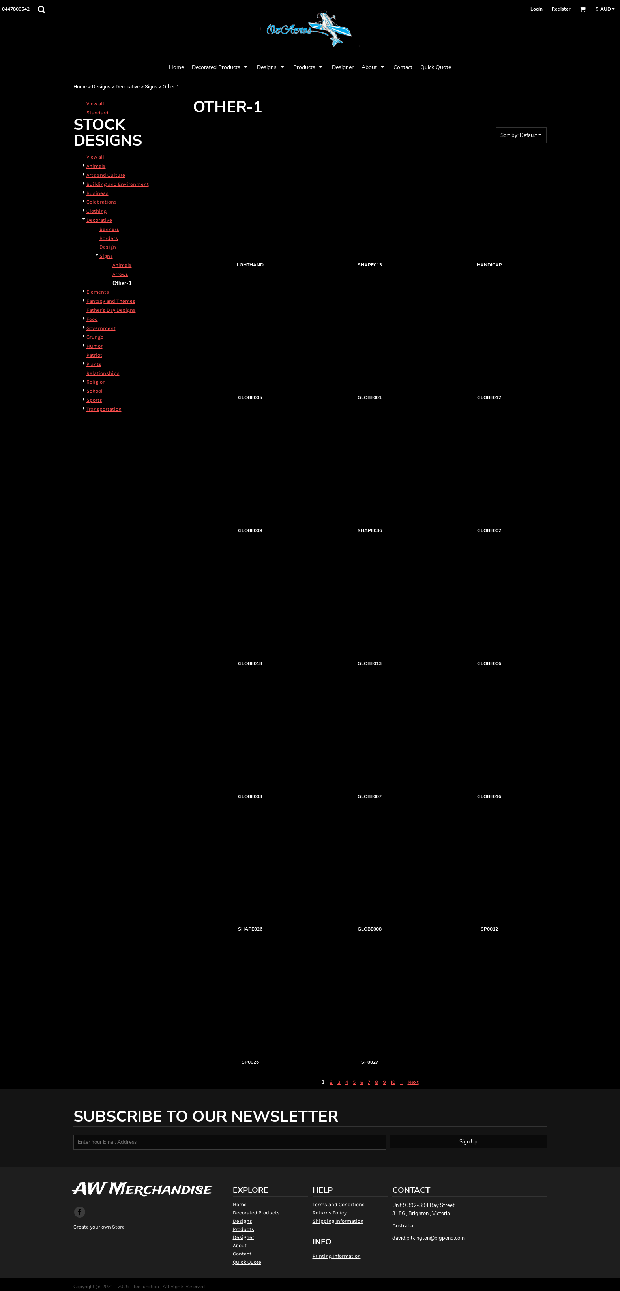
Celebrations (101, 202)
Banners (109, 229)
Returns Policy (330, 1213)
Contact (242, 1254)
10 (393, 1082)
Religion (96, 382)
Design (107, 247)
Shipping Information (338, 1221)
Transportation (104, 409)
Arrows (120, 274)
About (240, 1245)
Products (243, 1229)
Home (80, 87)
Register (561, 9)
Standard (97, 113)
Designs (101, 87)
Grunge (94, 337)
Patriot (94, 355)
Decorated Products (256, 1213)
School (94, 391)
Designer (243, 1237)
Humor (94, 346)
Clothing (96, 211)
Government (101, 328)
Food (92, 319)
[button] (41, 9)
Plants (93, 364)
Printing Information (337, 1256)
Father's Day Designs (111, 310)
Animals (96, 166)
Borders (108, 238)
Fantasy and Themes (110, 301)
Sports (94, 400)
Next (413, 1082)
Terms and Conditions (339, 1204)
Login (536, 9)
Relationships (103, 373)
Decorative (128, 87)
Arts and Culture (105, 175)
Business (97, 193)
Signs (151, 87)
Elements (97, 292)
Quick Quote (247, 1262)
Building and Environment (117, 184)
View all (95, 104)
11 (401, 1082)
